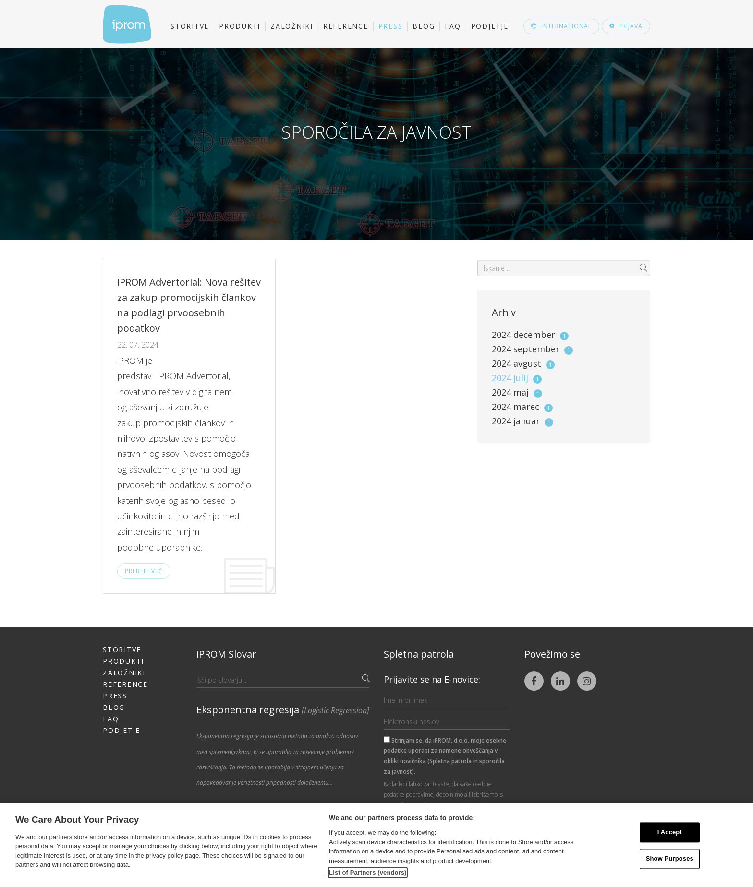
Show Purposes (669, 858)
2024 (530, 334)
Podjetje (490, 26)
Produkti (239, 26)
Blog (424, 26)
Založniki (291, 26)
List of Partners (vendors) (368, 872)
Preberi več (144, 571)
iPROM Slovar (226, 653)
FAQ (453, 26)
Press (390, 26)
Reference (345, 26)
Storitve (189, 26)
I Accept (669, 832)
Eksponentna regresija (282, 709)
